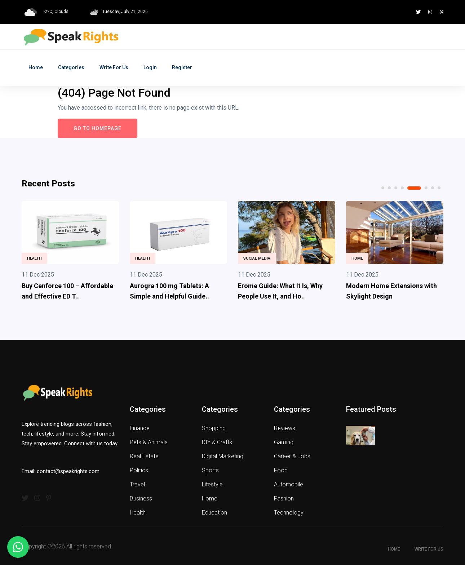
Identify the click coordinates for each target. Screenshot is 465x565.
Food (281, 470)
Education (214, 512)
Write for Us (113, 67)
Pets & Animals (149, 442)
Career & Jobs (292, 456)
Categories (71, 67)
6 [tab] (426, 187)
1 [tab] (382, 187)
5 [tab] (414, 188)
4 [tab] (402, 187)
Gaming (283, 442)
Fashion (284, 498)
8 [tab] (439, 187)
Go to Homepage (97, 128)
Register (182, 67)
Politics (139, 470)
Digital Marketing (222, 456)
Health (34, 258)
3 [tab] (395, 187)
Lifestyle (212, 484)
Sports (210, 470)
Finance (140, 428)
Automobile (288, 484)
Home (35, 67)
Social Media (256, 258)
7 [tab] (432, 187)
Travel (137, 484)
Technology (289, 512)
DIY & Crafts (217, 442)
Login (150, 67)
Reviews (284, 428)
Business (141, 498)
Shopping (214, 428)
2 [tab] (389, 187)
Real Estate (144, 456)
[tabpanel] (70, 252)
